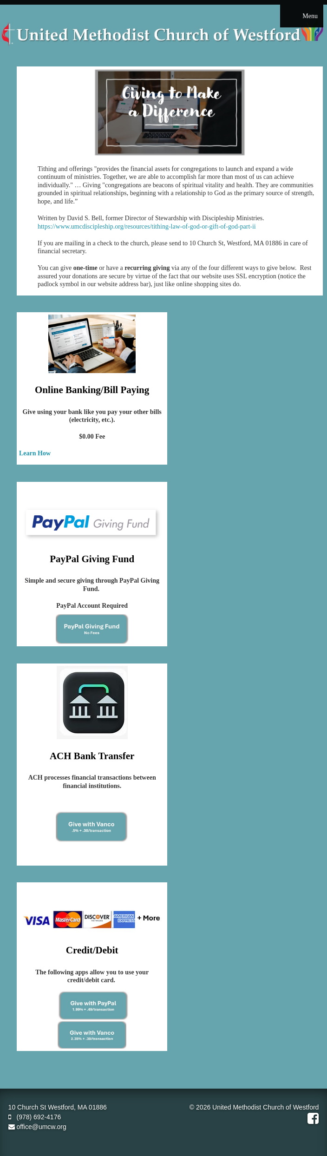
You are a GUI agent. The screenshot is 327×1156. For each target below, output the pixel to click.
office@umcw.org (37, 1126)
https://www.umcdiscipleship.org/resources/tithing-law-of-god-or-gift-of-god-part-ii (147, 226)
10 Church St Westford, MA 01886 (57, 1107)
